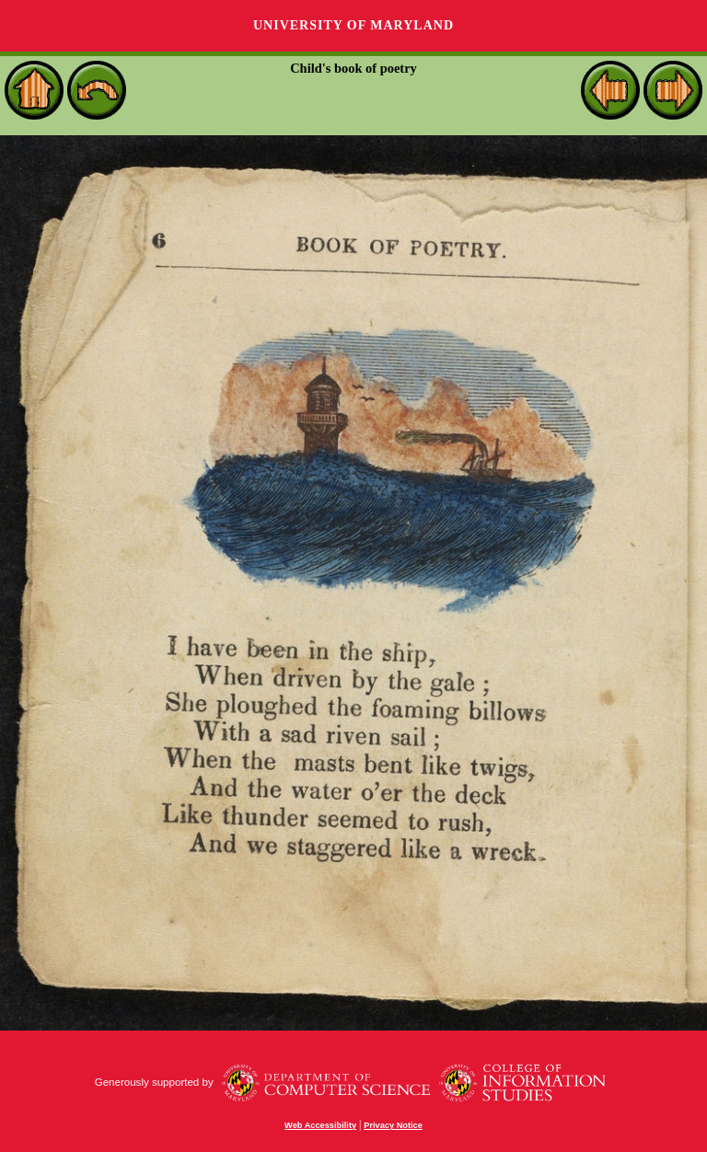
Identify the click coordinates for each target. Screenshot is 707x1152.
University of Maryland (353, 25)
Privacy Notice (393, 1125)
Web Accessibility (320, 1125)
